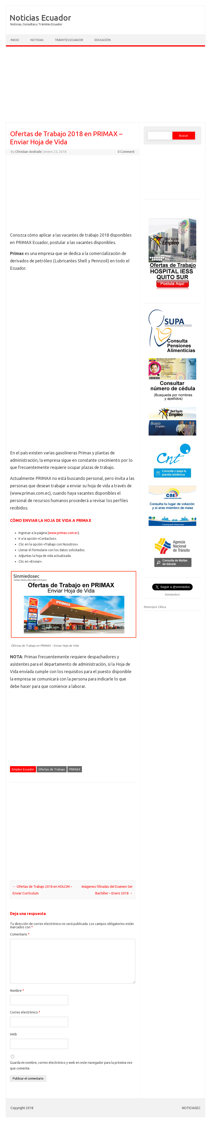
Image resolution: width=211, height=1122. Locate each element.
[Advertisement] (105, 85)
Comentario (20, 934)
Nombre (17, 990)
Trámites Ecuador (69, 40)
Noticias (36, 40)
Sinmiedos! (172, 594)
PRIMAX (74, 769)
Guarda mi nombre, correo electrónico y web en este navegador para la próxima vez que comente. (71, 1065)
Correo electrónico (25, 1012)
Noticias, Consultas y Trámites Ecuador (36, 24)
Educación (103, 40)
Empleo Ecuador (23, 769)
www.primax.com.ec (63, 533)
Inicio (15, 40)
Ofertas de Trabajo (51, 769)
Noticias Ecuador (40, 17)
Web (13, 1034)
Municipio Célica (155, 606)
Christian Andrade (28, 152)
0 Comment (126, 152)
